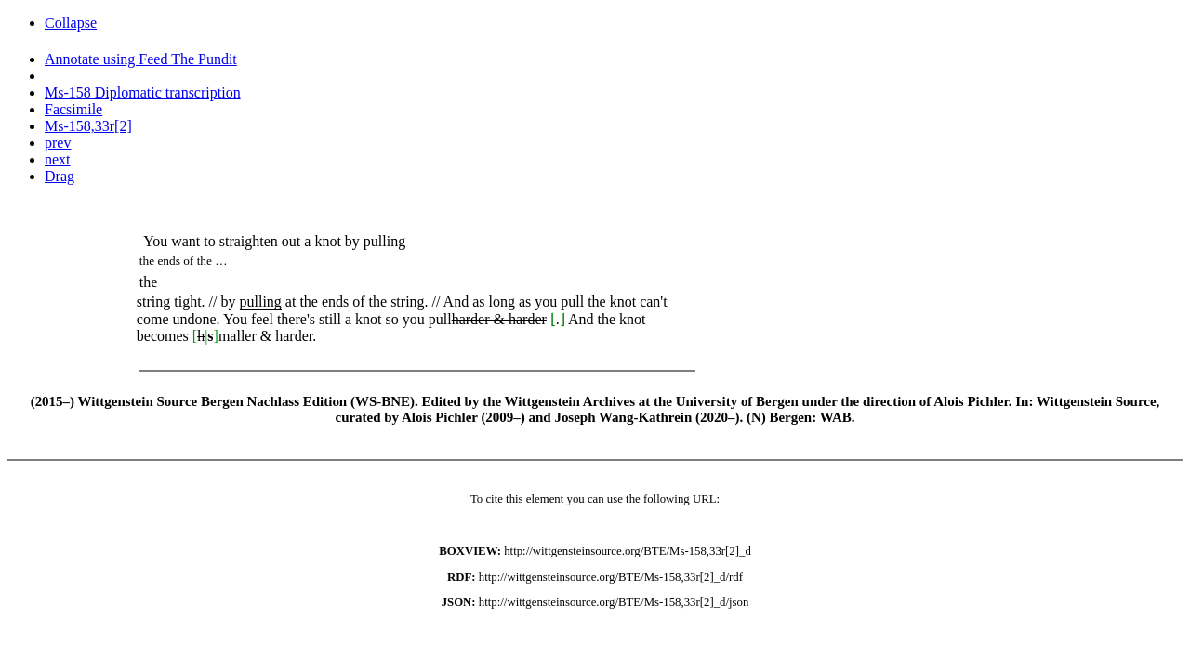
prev (58, 143)
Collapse (71, 23)
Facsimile (73, 109)
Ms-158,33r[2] (88, 126)
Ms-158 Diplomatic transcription (143, 92)
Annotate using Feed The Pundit (141, 59)
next (58, 159)
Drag (59, 176)
